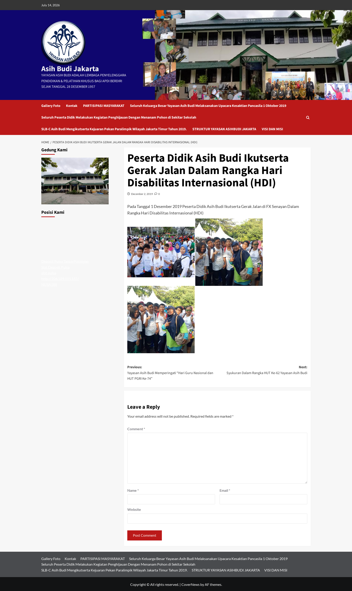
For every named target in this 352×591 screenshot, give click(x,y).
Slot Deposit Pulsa (55, 266)
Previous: (172, 372)
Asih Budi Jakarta (66, 68)
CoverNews (190, 583)
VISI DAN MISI (272, 128)
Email (225, 489)
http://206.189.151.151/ (60, 278)
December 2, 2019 (142, 193)
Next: (262, 369)
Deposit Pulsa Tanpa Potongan (65, 260)
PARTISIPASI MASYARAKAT (103, 105)
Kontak (71, 105)
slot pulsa (48, 272)
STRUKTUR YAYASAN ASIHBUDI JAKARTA (224, 128)
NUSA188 (49, 283)
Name (133, 489)
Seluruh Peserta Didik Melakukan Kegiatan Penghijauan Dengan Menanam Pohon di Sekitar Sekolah (118, 116)
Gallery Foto (50, 105)
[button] (308, 117)
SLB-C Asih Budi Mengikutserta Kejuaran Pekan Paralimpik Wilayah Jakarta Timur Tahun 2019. (114, 128)
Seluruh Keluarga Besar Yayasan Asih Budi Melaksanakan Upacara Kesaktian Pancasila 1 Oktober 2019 (208, 105)
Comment (136, 428)
